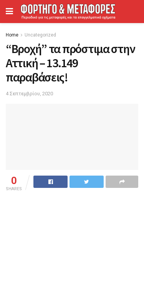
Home (12, 35)
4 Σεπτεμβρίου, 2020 (29, 93)
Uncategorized (40, 35)
